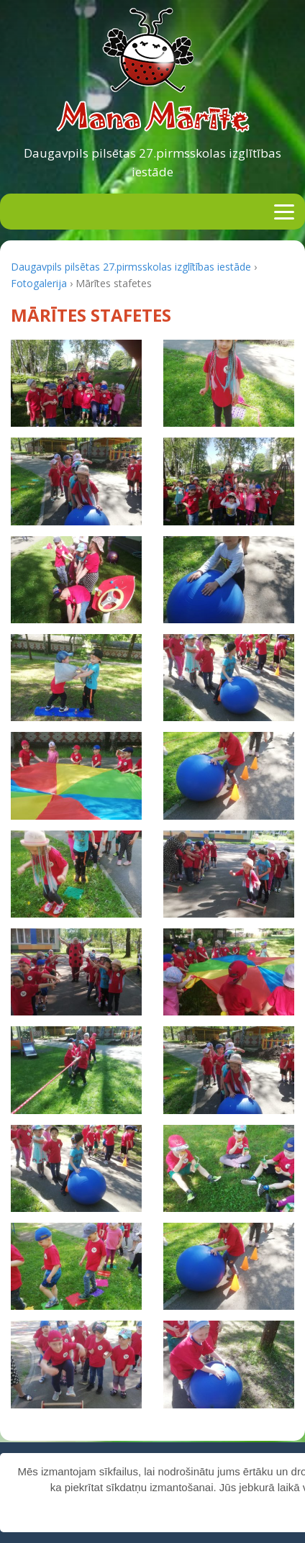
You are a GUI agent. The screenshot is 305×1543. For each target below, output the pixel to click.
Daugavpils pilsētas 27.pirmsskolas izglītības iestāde (152, 162)
